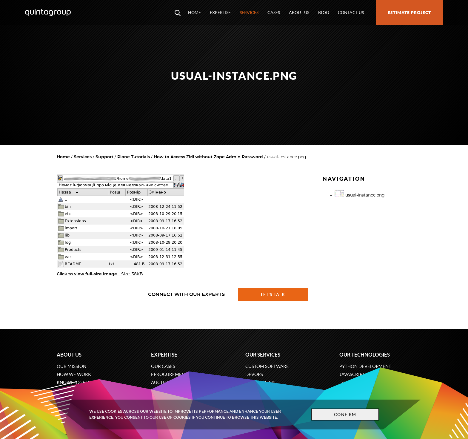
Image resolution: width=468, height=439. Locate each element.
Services (249, 12)
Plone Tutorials (133, 157)
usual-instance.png (360, 195)
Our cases (163, 366)
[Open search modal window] (178, 12)
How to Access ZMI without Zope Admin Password (208, 157)
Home (194, 12)
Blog (323, 12)
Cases (273, 12)
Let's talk (273, 294)
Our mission (71, 366)
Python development (365, 366)
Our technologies (364, 354)
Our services (262, 354)
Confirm (345, 414)
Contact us (351, 12)
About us (299, 12)
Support (104, 157)
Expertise (220, 12)
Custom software (267, 366)
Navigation (344, 179)
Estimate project (409, 12)
